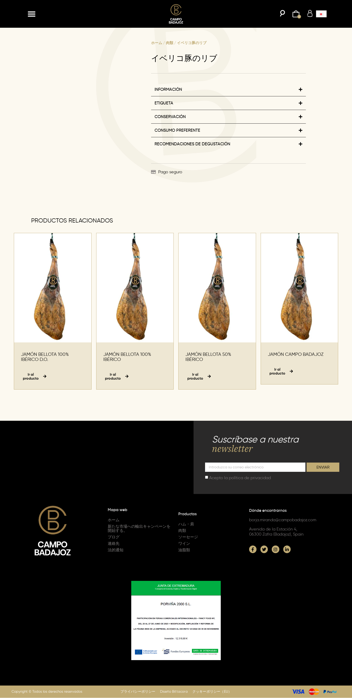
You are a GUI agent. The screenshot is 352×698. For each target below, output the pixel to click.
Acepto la (240, 478)
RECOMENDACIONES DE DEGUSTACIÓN (192, 143)
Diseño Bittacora (174, 692)
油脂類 (184, 550)
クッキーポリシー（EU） (212, 692)
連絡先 (114, 543)
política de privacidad (250, 478)
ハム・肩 (186, 524)
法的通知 (116, 550)
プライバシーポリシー (137, 692)
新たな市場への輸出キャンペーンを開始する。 (139, 528)
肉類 (169, 42)
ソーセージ (188, 537)
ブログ (114, 537)
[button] (31, 14)
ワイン (184, 543)
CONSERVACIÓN (170, 116)
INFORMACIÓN (168, 89)
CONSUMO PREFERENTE (177, 130)
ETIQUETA (164, 103)
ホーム (156, 42)
